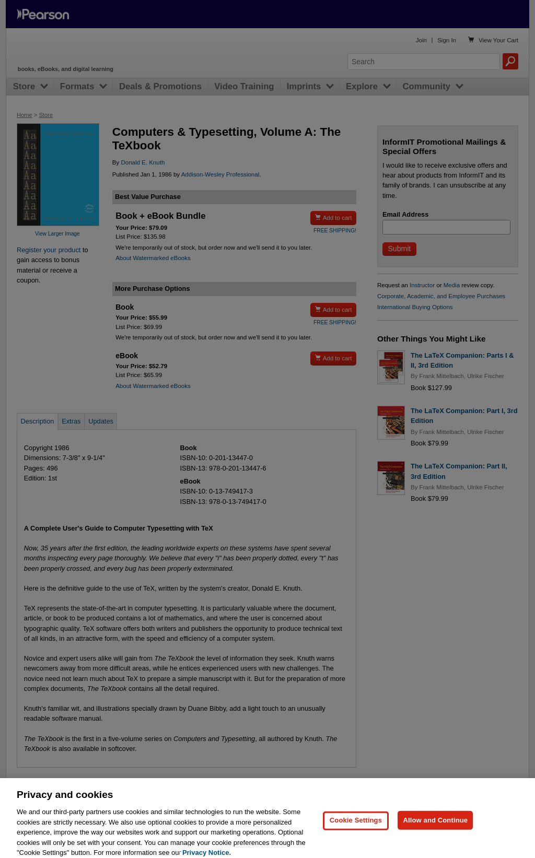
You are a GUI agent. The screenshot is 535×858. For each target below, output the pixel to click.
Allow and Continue (435, 827)
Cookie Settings (356, 827)
